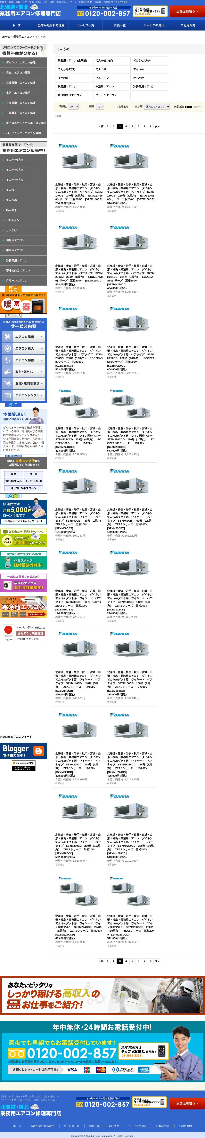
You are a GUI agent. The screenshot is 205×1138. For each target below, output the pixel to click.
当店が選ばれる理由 (51, 25)
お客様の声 (162, 1126)
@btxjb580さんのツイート (16, 736)
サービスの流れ (154, 25)
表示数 (63, 106)
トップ (17, 25)
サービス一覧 (85, 25)
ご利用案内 (188, 25)
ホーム (17, 1126)
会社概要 (113, 1126)
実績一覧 (119, 25)
